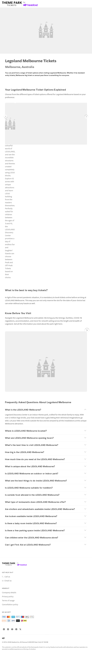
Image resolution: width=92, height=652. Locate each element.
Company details (9, 592)
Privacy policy (7, 596)
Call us (7, 576)
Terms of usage (8, 600)
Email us (8, 580)
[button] (6, 117)
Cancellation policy (10, 604)
